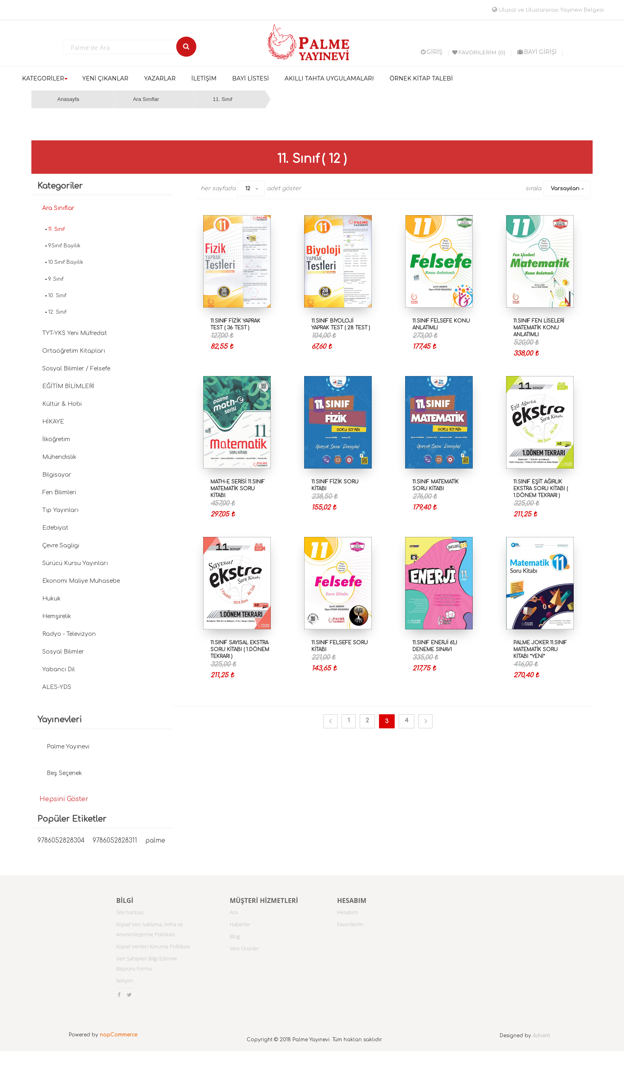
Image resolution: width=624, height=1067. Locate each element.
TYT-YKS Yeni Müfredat (74, 333)
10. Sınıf (57, 295)
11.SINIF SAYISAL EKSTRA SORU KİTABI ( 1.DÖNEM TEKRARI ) (239, 649)
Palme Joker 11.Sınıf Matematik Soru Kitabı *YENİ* (540, 649)
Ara (234, 912)
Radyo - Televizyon (69, 634)
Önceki (330, 721)
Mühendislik (59, 457)
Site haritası (130, 912)
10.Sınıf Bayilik (65, 262)
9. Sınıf (56, 279)
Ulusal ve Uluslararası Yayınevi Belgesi (548, 10)
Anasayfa (68, 99)
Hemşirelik (56, 616)
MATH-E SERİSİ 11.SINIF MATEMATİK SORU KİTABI (237, 488)
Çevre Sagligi (60, 546)
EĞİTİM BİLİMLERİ (68, 386)
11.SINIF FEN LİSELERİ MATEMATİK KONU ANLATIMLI (538, 327)
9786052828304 (60, 840)
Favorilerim (350, 924)
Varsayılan (565, 188)
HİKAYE (53, 422)
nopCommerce (118, 1035)
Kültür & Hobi (62, 404)
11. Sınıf (222, 99)
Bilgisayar (56, 475)
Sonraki (425, 721)
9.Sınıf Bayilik (64, 246)
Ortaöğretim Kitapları (73, 351)
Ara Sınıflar (146, 99)
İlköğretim (56, 439)
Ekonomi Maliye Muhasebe (81, 581)
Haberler (240, 924)
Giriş (432, 52)
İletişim (124, 980)
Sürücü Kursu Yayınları (75, 563)
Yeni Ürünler (244, 948)
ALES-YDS (56, 687)
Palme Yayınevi (68, 747)
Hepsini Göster (64, 799)
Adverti (541, 1035)
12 (247, 188)
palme (155, 840)
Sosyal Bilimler (63, 652)
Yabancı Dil (58, 669)
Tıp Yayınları (60, 510)
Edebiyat (55, 528)
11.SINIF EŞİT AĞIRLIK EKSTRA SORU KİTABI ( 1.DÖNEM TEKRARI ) (540, 488)
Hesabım (347, 912)
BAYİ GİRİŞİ (537, 52)
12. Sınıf (57, 312)
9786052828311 (115, 840)
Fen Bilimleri (59, 492)
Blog (235, 936)
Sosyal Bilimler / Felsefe (76, 369)
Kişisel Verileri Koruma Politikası (153, 946)
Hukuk (51, 599)
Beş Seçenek (64, 773)
